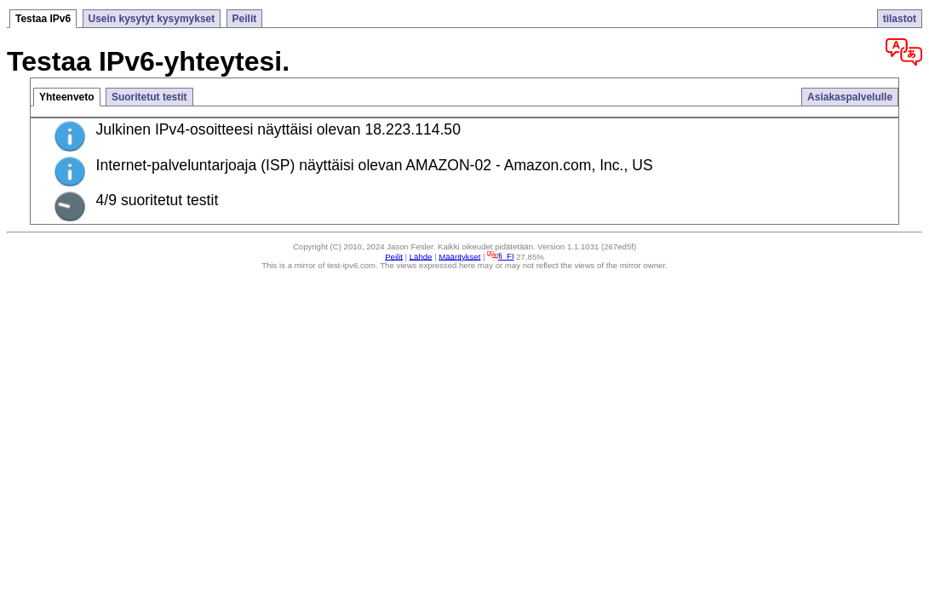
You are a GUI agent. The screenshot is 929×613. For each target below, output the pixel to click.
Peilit (244, 19)
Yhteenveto (67, 97)
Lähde (421, 256)
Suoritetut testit (149, 97)
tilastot (899, 19)
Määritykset (459, 256)
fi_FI (500, 256)
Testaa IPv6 (43, 19)
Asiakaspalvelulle (849, 97)
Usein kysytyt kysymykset (152, 19)
